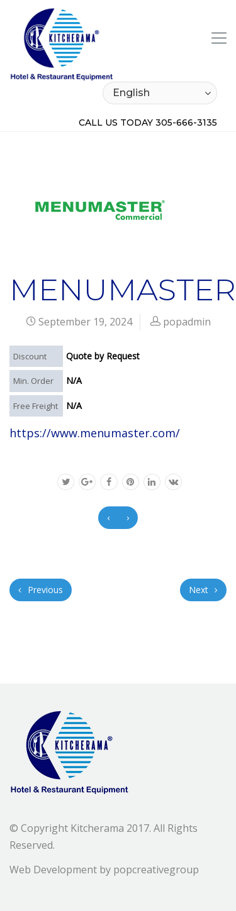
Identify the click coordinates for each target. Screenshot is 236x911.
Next (203, 590)
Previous (40, 590)
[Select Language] (160, 93)
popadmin (187, 322)
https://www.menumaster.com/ (94, 432)
